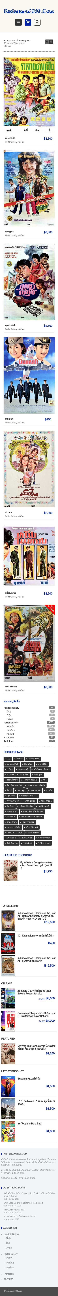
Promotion (9, 738)
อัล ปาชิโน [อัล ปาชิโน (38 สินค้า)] (11, 817)
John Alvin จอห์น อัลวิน (14, 1210)
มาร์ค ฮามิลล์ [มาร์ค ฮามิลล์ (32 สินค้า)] (30, 801)
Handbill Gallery (11, 708)
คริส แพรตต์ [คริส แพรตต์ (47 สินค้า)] (23, 769)
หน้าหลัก (7, 41)
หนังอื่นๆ (11, 730)
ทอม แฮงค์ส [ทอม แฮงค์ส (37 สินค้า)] (35, 790)
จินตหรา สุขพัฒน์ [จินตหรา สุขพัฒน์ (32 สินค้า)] (30, 780)
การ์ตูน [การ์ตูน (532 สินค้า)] (10, 769)
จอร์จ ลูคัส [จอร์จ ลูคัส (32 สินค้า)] (38, 775)
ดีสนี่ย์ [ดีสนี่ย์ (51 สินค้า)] (9, 790)
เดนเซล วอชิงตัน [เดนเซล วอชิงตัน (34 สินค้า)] (13, 827)
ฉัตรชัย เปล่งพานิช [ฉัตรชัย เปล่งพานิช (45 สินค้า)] (14, 785)
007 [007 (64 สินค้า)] (8, 759)
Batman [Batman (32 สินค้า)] (19, 759)
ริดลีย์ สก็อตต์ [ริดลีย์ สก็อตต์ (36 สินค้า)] (46, 801)
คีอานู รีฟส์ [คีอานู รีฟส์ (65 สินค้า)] (24, 775)
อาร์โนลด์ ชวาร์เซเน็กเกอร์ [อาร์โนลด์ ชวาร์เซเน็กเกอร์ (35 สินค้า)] (31, 817)
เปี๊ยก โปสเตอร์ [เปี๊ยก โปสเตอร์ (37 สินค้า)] (32, 827)
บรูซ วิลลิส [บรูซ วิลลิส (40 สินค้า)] (11, 796)
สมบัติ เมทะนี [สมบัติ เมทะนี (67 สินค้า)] (44, 806)
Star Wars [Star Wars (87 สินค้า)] (28, 764)
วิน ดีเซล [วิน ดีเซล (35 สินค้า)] (10, 806)
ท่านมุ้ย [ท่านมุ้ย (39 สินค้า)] (49, 790)
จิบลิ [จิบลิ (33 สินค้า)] (45, 780)
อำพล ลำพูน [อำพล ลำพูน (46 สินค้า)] (12, 822)
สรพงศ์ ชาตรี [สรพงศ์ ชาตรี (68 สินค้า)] (12, 812)
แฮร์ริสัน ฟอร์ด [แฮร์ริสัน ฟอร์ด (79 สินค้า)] (44, 838)
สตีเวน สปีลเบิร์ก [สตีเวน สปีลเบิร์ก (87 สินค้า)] (26, 806)
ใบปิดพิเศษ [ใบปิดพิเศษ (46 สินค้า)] (28, 843)
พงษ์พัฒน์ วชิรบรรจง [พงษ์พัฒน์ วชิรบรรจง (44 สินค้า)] (29, 796)
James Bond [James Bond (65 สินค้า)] (33, 759)
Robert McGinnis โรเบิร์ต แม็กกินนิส (19, 1217)
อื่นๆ (9, 712)
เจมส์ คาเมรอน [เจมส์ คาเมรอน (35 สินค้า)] (28, 822)
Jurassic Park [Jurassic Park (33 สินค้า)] (12, 764)
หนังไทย (21, 142)
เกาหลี (10, 719)
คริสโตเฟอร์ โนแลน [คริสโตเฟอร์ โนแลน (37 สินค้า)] (41, 769)
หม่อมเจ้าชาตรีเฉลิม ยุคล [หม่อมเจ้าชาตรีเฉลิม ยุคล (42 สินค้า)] (33, 812)
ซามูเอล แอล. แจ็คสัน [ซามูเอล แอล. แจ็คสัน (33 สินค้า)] (36, 785)
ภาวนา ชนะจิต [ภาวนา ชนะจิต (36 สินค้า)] (13, 801)
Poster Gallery (11, 142)
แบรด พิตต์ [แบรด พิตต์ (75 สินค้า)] (11, 838)
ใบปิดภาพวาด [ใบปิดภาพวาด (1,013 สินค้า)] (44, 843)
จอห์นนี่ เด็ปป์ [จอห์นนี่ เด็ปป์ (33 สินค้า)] (12, 780)
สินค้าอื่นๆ (8, 741)
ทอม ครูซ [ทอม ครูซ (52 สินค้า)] (21, 790)
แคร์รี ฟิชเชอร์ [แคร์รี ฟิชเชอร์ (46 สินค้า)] (33, 833)
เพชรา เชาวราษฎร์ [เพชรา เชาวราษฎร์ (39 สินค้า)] (14, 833)
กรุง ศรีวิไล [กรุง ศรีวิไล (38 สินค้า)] (42, 764)
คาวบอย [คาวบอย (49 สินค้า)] (10, 775)
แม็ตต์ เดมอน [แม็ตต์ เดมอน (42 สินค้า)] (27, 838)
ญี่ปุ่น (9, 715)
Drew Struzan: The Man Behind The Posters (23, 1203)
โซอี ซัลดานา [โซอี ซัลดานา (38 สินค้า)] (12, 843)
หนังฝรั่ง (10, 726)
